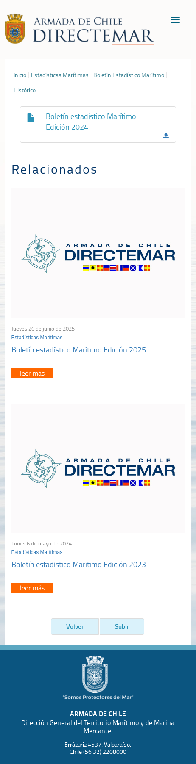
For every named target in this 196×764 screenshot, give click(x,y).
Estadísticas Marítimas (60, 75)
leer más (32, 373)
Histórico (25, 90)
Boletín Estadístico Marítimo (128, 75)
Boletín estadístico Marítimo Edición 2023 (78, 564)
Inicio (20, 75)
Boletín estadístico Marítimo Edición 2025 (78, 349)
